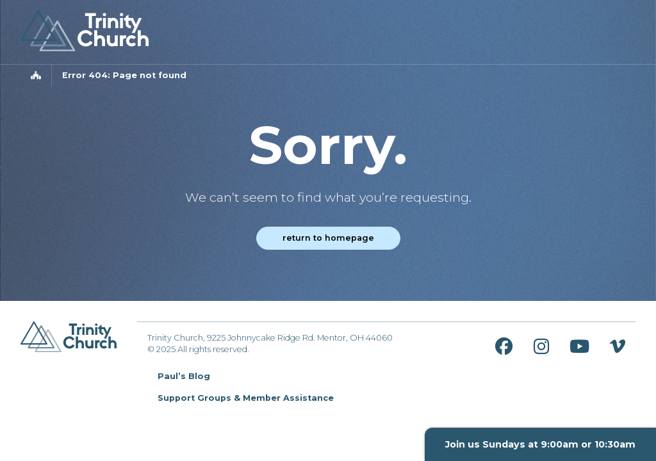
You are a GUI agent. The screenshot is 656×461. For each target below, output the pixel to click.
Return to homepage (328, 238)
